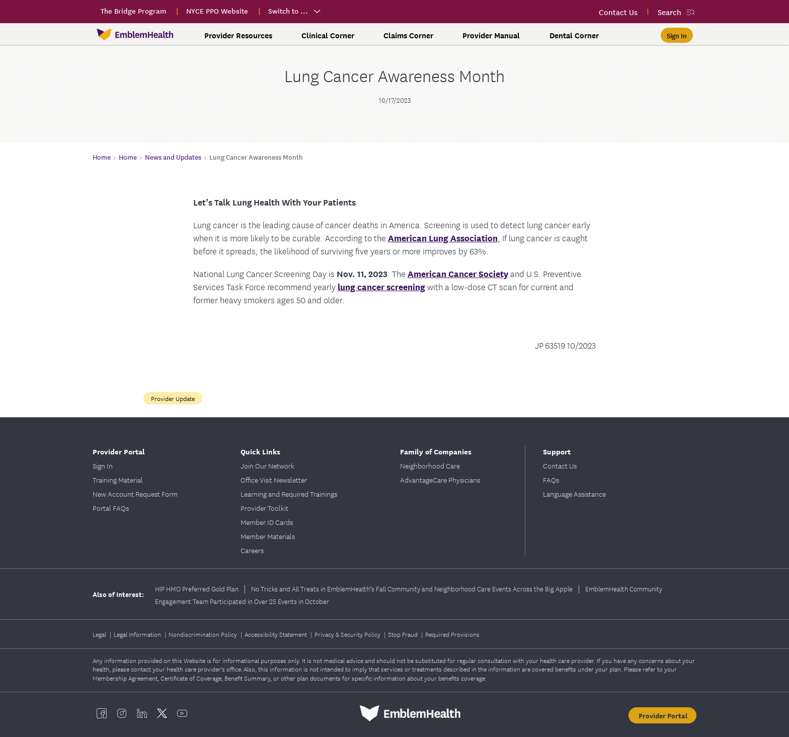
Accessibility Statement (276, 634)
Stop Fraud (403, 634)
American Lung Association (443, 237)
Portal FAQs (111, 507)
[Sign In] (677, 35)
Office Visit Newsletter (274, 479)
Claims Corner (408, 35)
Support (557, 451)
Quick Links (260, 451)
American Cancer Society (458, 273)
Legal (100, 634)
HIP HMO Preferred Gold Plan (197, 588)
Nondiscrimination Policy (204, 634)
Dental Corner (574, 35)
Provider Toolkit (264, 507)
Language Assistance (574, 493)
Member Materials (268, 536)
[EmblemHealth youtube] (182, 713)
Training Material (118, 479)
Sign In (103, 465)
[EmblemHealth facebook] (102, 713)
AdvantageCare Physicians (440, 479)
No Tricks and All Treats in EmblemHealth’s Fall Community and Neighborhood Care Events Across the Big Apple (412, 588)
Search (669, 12)
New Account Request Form (135, 493)
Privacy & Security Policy (348, 634)
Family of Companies (435, 451)
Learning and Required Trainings (289, 493)
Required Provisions (452, 634)
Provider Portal (119, 451)
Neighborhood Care (430, 465)
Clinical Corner (327, 35)
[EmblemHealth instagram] (122, 713)
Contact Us (560, 465)
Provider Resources (238, 35)
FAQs (551, 479)
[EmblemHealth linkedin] (142, 713)
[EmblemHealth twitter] (162, 713)
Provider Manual (491, 35)
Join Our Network (267, 465)
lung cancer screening (381, 286)
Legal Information (138, 634)
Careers (252, 550)
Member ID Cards (267, 521)
